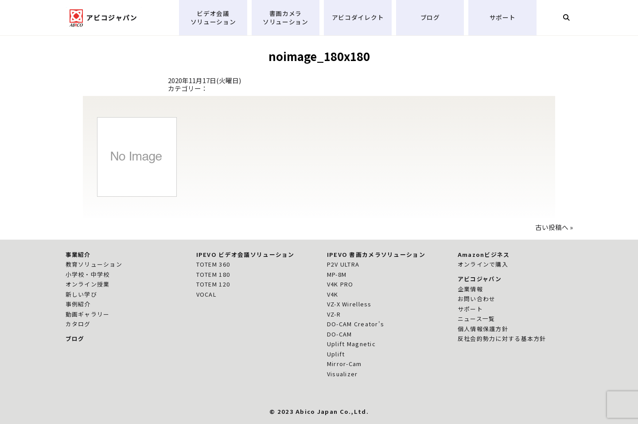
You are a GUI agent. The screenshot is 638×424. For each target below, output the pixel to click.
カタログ (78, 324)
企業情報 (470, 289)
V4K (332, 294)
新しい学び (81, 294)
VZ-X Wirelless (349, 304)
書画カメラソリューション (285, 17)
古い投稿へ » (554, 227)
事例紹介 (78, 304)
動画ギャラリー (88, 314)
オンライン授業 (88, 284)
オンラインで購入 (483, 264)
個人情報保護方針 (483, 329)
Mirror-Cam (344, 363)
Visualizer (342, 374)
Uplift (336, 354)
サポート (503, 17)
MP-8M (336, 274)
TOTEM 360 (213, 264)
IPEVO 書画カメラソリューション (376, 254)
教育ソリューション (94, 264)
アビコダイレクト (358, 17)
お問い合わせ (477, 298)
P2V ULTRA (343, 264)
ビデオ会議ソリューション (213, 17)
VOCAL (206, 294)
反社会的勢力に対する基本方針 (502, 338)
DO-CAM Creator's (356, 324)
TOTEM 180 (213, 274)
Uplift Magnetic (351, 344)
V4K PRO (340, 284)
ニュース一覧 (476, 318)
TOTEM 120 (213, 284)
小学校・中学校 (88, 274)
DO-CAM (339, 334)
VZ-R (334, 314)
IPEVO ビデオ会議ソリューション (245, 254)
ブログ (430, 17)
